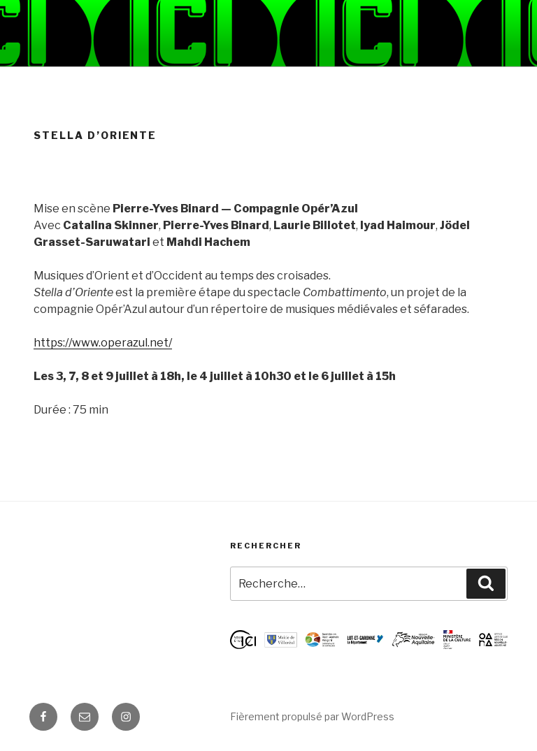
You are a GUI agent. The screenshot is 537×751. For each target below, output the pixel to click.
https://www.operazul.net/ (103, 342)
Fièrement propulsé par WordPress (312, 716)
